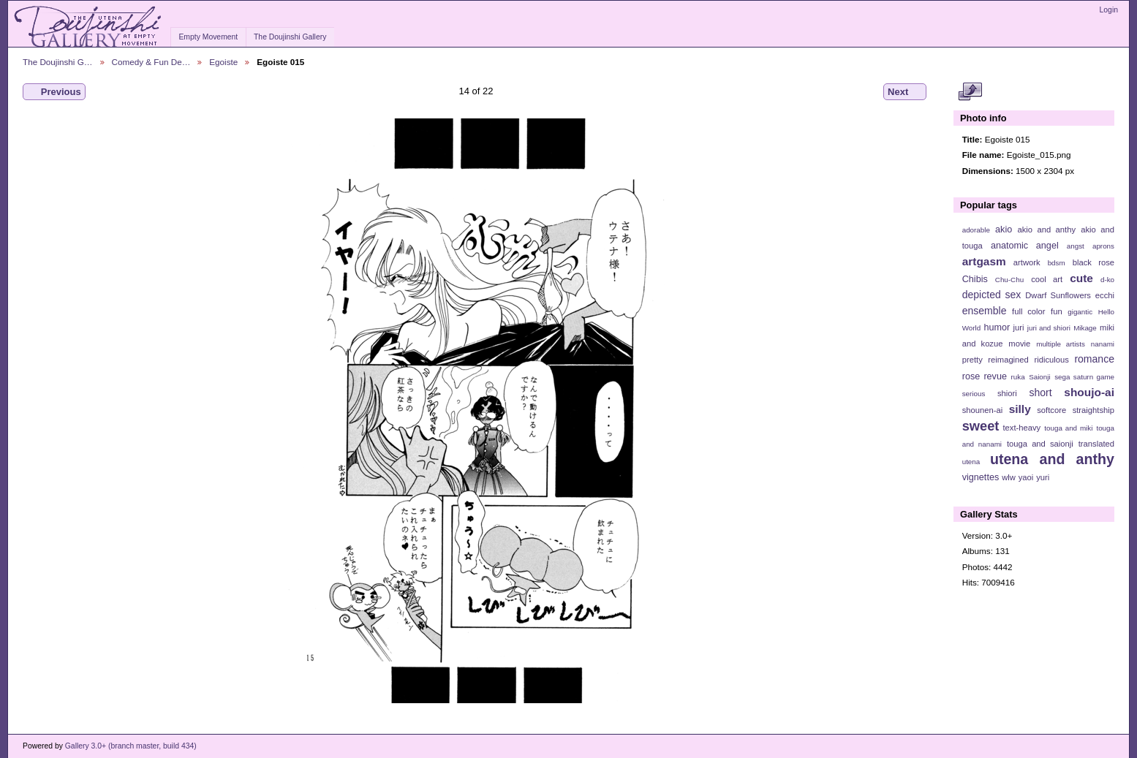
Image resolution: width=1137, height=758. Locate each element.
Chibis (975, 279)
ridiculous (1051, 359)
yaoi (1026, 477)
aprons (1103, 246)
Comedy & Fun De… (151, 62)
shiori (1007, 393)
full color (1028, 311)
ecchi (1104, 295)
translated (1096, 443)
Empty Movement (208, 37)
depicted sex (991, 294)
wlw (1009, 477)
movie (1019, 343)
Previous (54, 92)
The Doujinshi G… (58, 62)
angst (1075, 246)
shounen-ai (982, 410)
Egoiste (223, 62)
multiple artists (1060, 344)
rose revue (984, 376)
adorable (976, 230)
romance (1094, 359)
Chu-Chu (1009, 280)
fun (1056, 311)
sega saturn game (1084, 377)
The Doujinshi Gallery (290, 37)
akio (1003, 229)
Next (905, 92)
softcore (1051, 410)
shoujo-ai (1089, 392)
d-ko (1107, 280)
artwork (1026, 262)
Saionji (1039, 377)
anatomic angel (1025, 245)
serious (974, 394)
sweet (981, 425)
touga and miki (1068, 428)
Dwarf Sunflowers (1058, 295)
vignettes (981, 477)
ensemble (984, 311)
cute (1081, 278)
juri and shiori (1048, 328)
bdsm (1056, 263)
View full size (970, 92)
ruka (1018, 377)
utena (971, 462)
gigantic (1080, 312)
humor (996, 327)
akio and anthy (1046, 229)
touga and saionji (1040, 443)
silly (1020, 409)
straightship (1093, 410)
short (1040, 392)
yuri (1042, 477)
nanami (1102, 344)
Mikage (1085, 328)
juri (1018, 327)
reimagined (1008, 359)
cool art (1046, 279)
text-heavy (1021, 427)
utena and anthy (1052, 459)
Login (1109, 10)
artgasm (984, 261)
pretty (972, 359)
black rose (1093, 262)
